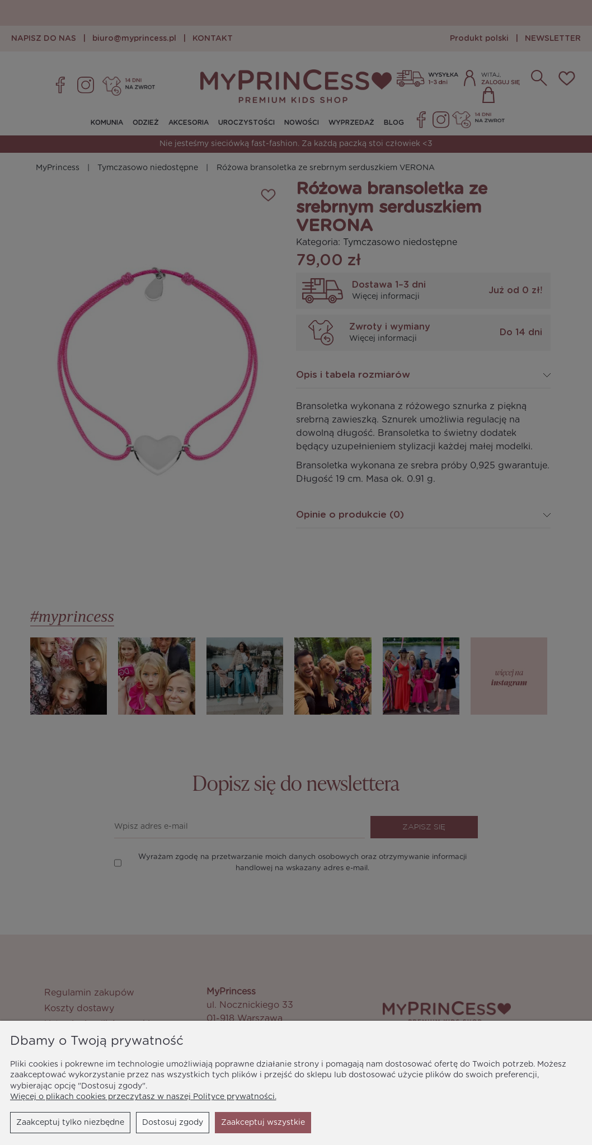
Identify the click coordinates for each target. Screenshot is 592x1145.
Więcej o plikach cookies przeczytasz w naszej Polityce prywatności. (143, 1097)
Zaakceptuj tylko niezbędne (70, 1123)
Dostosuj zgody (172, 1123)
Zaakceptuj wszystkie (263, 1123)
